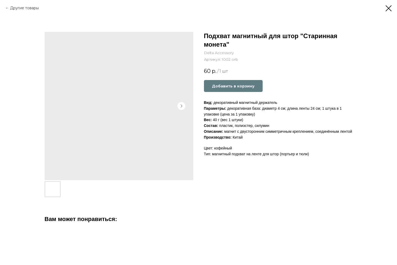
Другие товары (24, 8)
